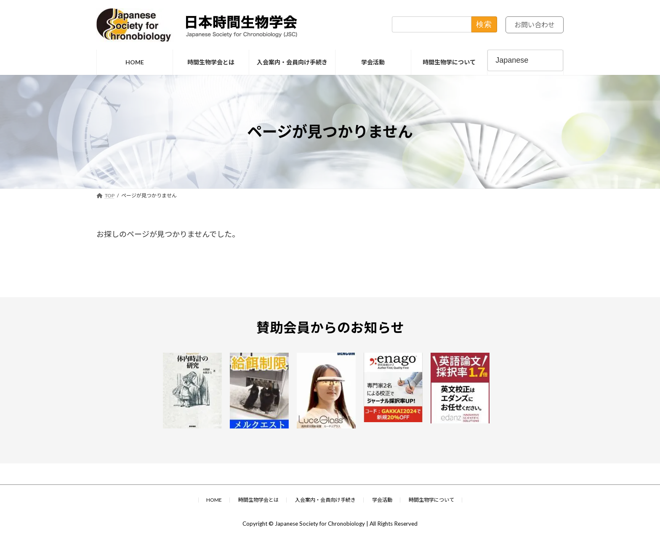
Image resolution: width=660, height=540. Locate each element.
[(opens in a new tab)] (194, 390)
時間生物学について (431, 500)
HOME (214, 500)
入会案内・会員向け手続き (325, 500)
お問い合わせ (532, 25)
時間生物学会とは (258, 500)
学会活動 (382, 500)
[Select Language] (525, 60)
